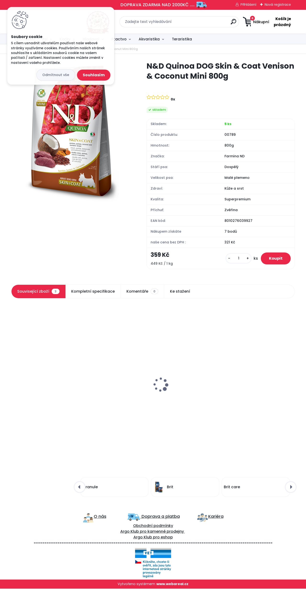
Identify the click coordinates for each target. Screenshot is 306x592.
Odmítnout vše (55, 74)
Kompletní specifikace (93, 293)
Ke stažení (180, 293)
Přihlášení (248, 4)
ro (144, 535)
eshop (166, 540)
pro (156, 540)
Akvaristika (149, 39)
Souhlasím (94, 75)
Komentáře (142, 293)
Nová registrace (278, 4)
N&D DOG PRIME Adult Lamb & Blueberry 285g (186, 396)
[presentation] (15, 376)
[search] (200, 23)
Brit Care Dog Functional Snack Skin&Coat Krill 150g (44, 396)
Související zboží (38, 293)
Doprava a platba (160, 520)
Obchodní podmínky (153, 529)
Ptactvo (118, 39)
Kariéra (216, 520)
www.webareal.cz (172, 587)
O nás (100, 520)
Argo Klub (129, 535)
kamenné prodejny (165, 535)
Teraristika (182, 39)
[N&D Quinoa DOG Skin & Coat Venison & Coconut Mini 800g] (71, 132)
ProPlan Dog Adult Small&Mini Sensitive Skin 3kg (114, 396)
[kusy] (235, 259)
